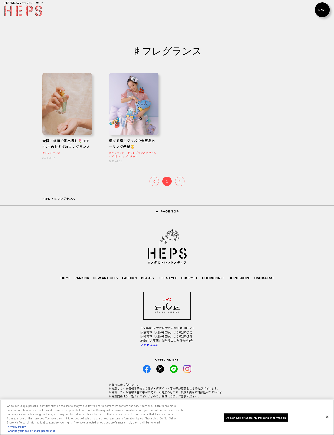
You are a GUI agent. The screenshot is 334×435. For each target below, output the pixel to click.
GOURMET (189, 278)
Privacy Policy (17, 428)
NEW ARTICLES (106, 278)
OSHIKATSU (264, 278)
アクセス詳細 (149, 345)
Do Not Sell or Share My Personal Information (256, 419)
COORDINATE (213, 278)
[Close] (327, 418)
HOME (66, 278)
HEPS (46, 198)
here (158, 407)
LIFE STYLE (168, 278)
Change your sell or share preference (31, 432)
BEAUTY (148, 278)
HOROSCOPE (239, 278)
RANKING (82, 278)
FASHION (129, 278)
